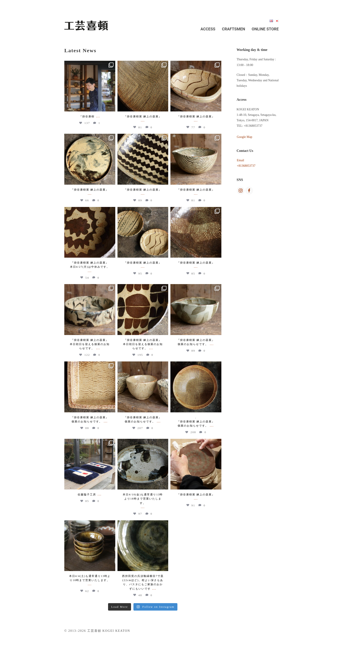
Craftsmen (233, 29)
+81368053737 (246, 165)
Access (208, 29)
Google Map (244, 137)
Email (240, 160)
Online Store (265, 29)
